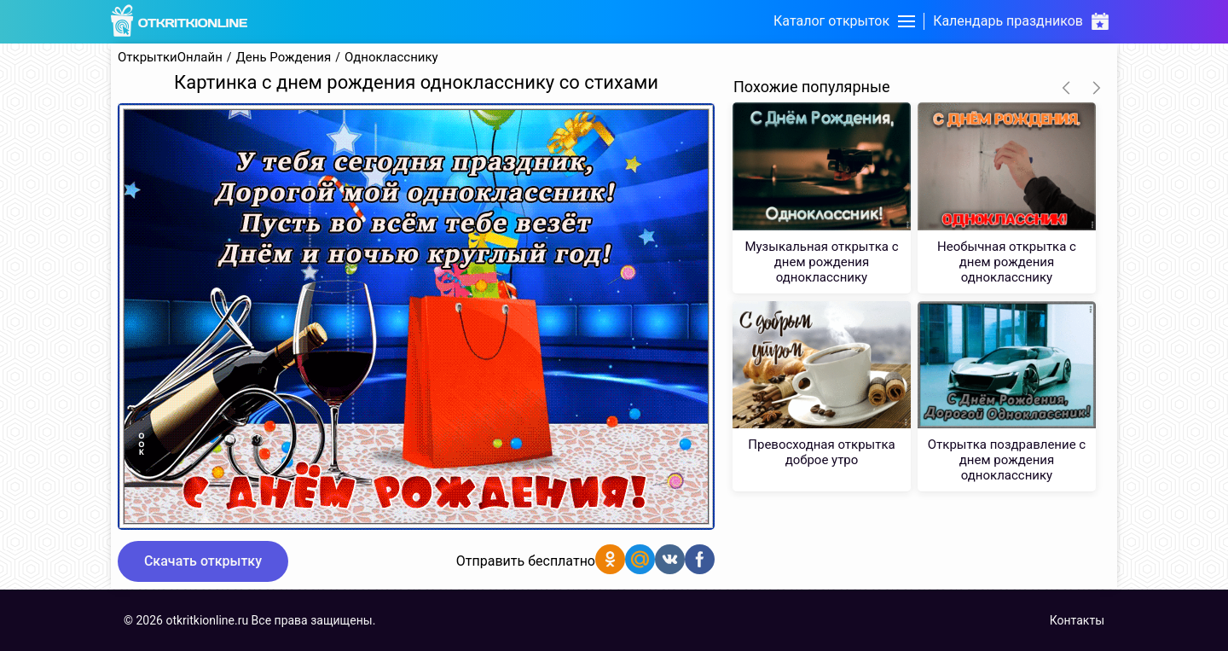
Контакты (1077, 620)
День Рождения (284, 57)
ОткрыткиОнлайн (170, 57)
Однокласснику (391, 57)
